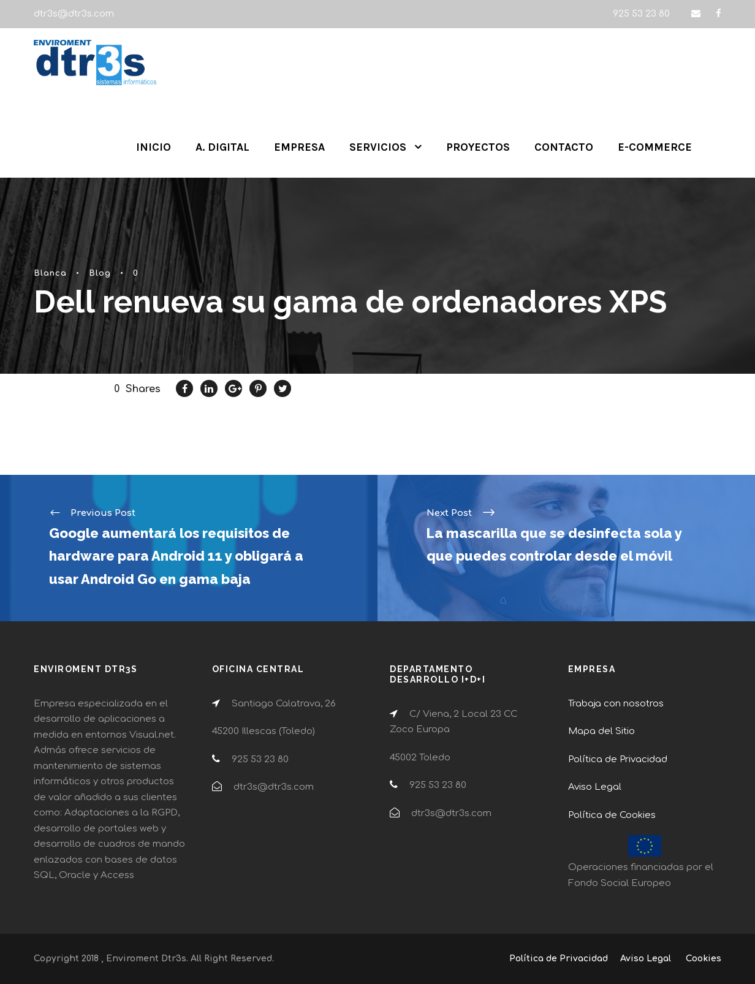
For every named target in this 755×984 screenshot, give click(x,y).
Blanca (50, 273)
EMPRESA (299, 147)
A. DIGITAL (222, 147)
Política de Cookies (612, 815)
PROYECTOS (478, 147)
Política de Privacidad (617, 759)
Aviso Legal (594, 787)
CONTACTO (563, 147)
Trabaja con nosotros (616, 703)
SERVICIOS (377, 147)
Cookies (703, 958)
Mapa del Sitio (601, 731)
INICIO (153, 147)
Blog (100, 273)
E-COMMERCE (655, 147)
